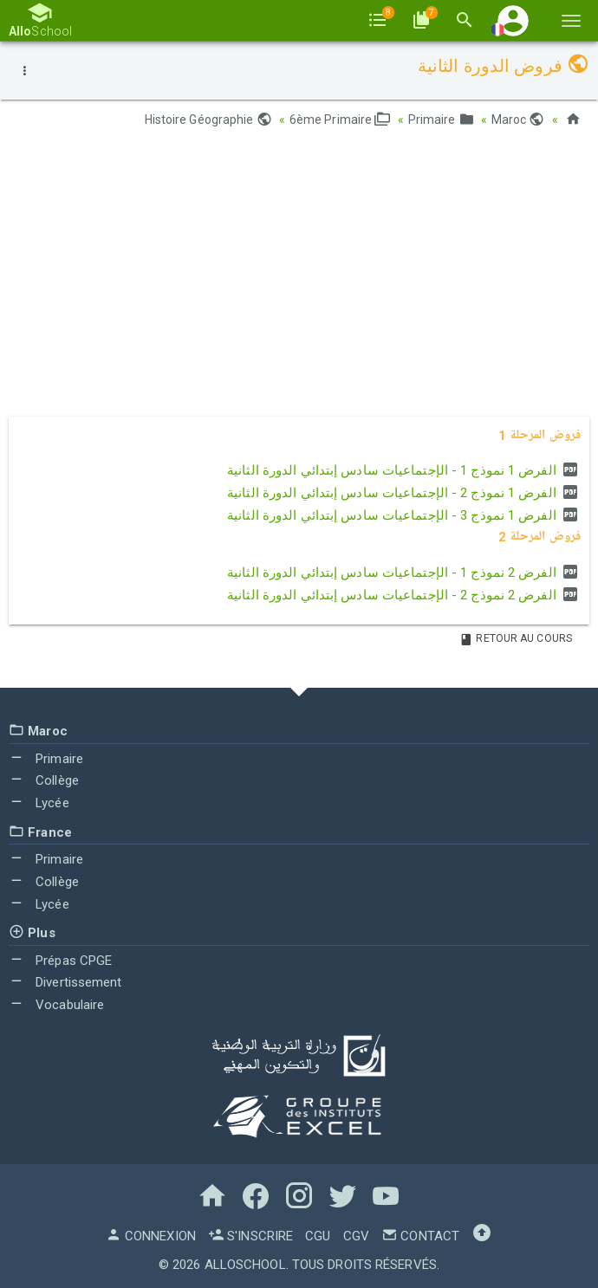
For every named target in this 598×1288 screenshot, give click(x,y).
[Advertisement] (299, 278)
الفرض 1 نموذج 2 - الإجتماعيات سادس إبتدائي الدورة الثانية (404, 493)
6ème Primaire (340, 119)
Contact (420, 1236)
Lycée (39, 803)
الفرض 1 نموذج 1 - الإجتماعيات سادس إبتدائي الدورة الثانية (404, 470)
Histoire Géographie (208, 119)
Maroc (518, 119)
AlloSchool (245, 1264)
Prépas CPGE (60, 960)
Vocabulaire (56, 1005)
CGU (317, 1236)
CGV (356, 1236)
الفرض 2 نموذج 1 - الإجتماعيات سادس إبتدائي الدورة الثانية (404, 572)
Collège (44, 780)
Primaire (441, 119)
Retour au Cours (515, 638)
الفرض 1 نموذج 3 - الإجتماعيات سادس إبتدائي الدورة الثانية (404, 515)
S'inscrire (250, 1236)
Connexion (151, 1236)
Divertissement (65, 982)
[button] (513, 20)
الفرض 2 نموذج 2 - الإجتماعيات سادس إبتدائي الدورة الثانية (404, 595)
